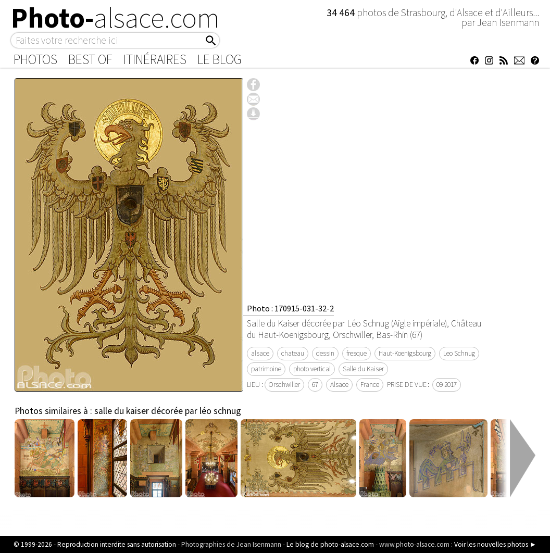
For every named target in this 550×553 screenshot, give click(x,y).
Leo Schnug (459, 353)
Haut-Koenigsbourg (405, 353)
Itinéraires (154, 59)
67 (315, 384)
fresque (356, 353)
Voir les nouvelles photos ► (495, 544)
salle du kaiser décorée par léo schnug (167, 411)
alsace (260, 353)
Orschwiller (284, 384)
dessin (325, 353)
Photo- (115, 17)
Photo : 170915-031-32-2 (290, 308)
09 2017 (446, 384)
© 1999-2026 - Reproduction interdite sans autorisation (95, 544)
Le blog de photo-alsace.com (330, 544)
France (369, 384)
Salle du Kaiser (363, 369)
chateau (292, 353)
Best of (90, 59)
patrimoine (266, 369)
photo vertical (312, 369)
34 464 (342, 12)
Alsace (339, 384)
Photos (35, 59)
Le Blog (219, 59)
